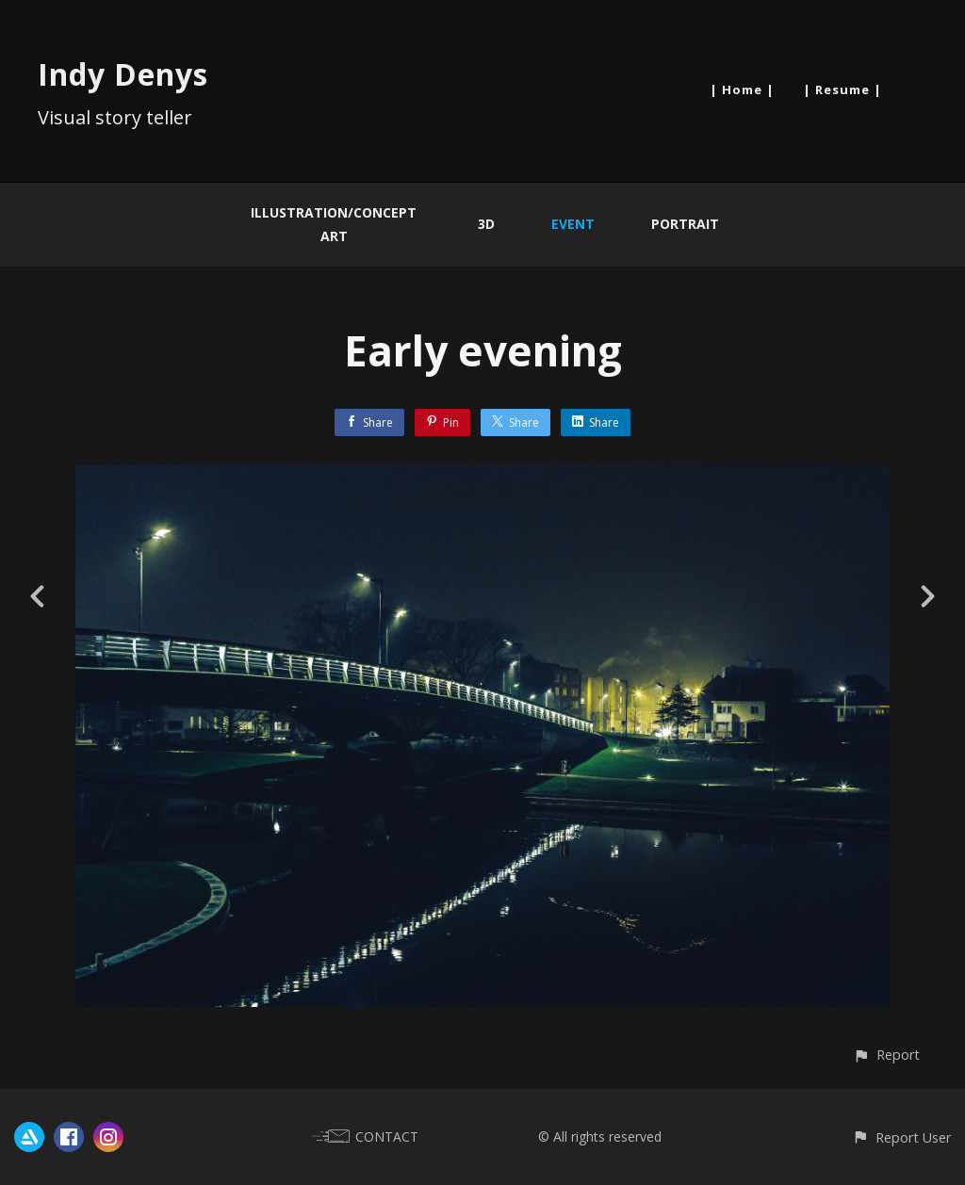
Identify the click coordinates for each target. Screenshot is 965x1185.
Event (573, 224)
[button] (886, 1054)
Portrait (685, 224)
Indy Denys (123, 74)
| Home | (742, 89)
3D (486, 224)
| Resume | (842, 89)
